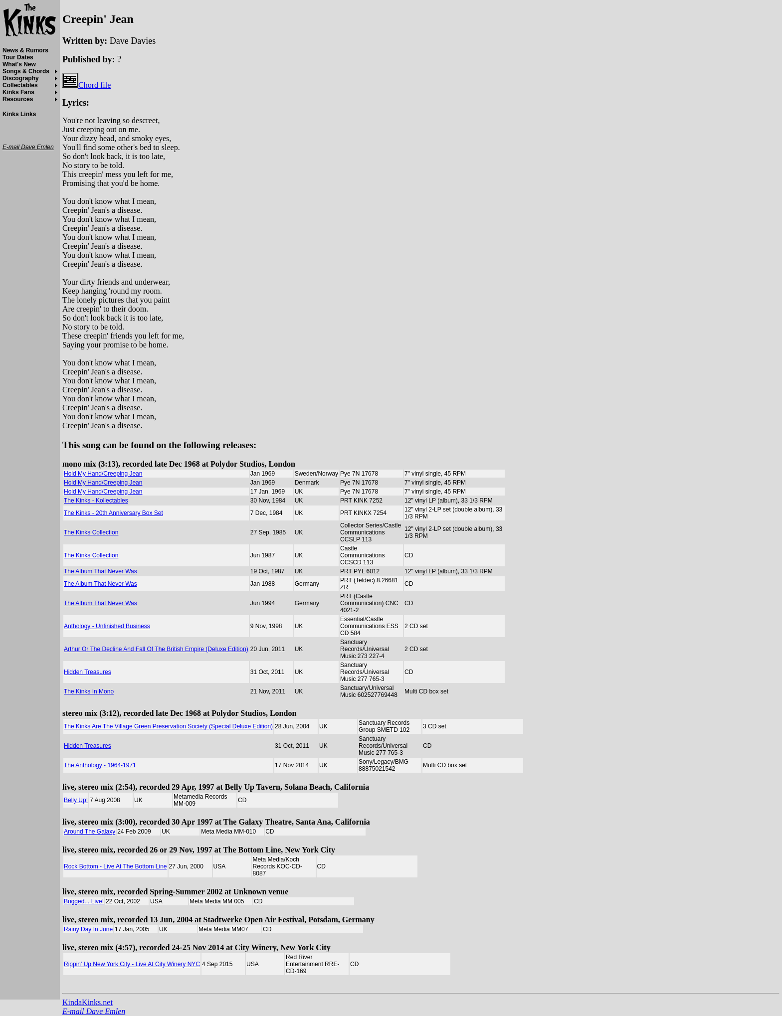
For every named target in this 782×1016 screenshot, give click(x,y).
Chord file (86, 85)
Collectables (20, 85)
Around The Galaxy (89, 831)
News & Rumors (25, 50)
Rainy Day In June (88, 929)
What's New (19, 64)
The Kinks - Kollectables (96, 500)
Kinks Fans (18, 92)
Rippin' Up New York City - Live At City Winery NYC (132, 964)
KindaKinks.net (87, 1002)
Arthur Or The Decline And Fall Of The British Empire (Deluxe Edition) (156, 649)
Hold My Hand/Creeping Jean (103, 473)
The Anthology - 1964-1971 (100, 765)
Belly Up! (76, 800)
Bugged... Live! (84, 901)
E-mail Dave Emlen (93, 1011)
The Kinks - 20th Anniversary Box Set (113, 512)
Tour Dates (17, 57)
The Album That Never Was (100, 571)
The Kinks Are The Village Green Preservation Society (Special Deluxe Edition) (168, 726)
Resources (17, 99)
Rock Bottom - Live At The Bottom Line (115, 866)
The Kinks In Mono (89, 691)
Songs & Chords (25, 71)
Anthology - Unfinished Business (107, 626)
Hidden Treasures (87, 672)
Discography (20, 78)
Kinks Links (19, 114)
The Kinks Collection (91, 532)
